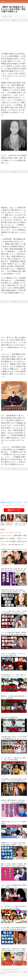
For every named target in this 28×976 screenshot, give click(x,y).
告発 (10, 16)
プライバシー (20, 972)
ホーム (3, 1)
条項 (16, 972)
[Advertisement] (14, 37)
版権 (25, 972)
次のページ (14, 510)
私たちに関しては (5, 972)
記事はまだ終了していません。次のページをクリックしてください (14, 503)
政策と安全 (12, 972)
